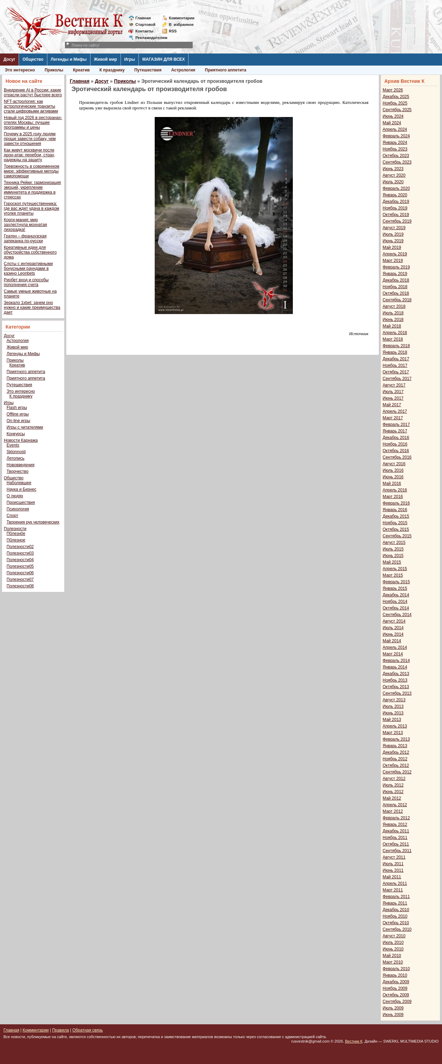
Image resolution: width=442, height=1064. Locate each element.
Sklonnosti (16, 451)
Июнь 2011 (393, 870)
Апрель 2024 (395, 129)
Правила (60, 1030)
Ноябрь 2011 (395, 837)
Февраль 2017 (396, 424)
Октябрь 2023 (396, 155)
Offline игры (18, 414)
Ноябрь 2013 (395, 680)
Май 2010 (392, 955)
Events (13, 445)
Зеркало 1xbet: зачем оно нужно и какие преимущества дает (32, 307)
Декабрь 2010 (396, 909)
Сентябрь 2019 (397, 221)
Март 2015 (393, 575)
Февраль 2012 (396, 818)
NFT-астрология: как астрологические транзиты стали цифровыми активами (31, 106)
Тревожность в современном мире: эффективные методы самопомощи (31, 171)
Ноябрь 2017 (395, 365)
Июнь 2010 (393, 949)
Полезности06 (20, 572)
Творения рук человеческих (33, 522)
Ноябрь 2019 (395, 208)
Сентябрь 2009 (397, 1001)
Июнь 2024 (393, 116)
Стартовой (145, 24)
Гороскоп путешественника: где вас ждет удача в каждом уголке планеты (31, 208)
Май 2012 (392, 798)
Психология (18, 509)
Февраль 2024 (396, 136)
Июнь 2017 (393, 398)
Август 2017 (394, 385)
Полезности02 (20, 546)
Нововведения (21, 464)
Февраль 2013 (396, 739)
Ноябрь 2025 (395, 103)
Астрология (183, 70)
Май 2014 (392, 640)
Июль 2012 (393, 785)
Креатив (81, 70)
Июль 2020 (393, 181)
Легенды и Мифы (69, 59)
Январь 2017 (395, 431)
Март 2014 (393, 654)
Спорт (12, 515)
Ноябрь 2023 (395, 149)
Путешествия (148, 70)
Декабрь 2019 (396, 201)
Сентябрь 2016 (397, 457)
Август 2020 (394, 175)
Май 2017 (392, 404)
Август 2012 (394, 778)
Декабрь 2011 (396, 831)
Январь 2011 (395, 903)
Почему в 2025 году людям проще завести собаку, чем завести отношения (30, 138)
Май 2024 (392, 122)
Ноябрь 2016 (395, 444)
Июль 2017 (393, 391)
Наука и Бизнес (21, 489)
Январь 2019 (395, 273)
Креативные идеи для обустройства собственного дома (30, 252)
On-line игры (18, 420)
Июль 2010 (393, 942)
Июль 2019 (393, 234)
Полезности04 (20, 559)
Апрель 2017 (395, 411)
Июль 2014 (393, 627)
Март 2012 (393, 811)
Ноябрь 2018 (395, 286)
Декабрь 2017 (396, 359)
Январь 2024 (395, 142)
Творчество (17, 471)
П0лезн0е (16, 533)
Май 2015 (392, 562)
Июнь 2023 (393, 168)
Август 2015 (394, 542)
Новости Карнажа (21, 440)
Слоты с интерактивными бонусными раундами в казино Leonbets (28, 268)
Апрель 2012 (395, 804)
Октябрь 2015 (396, 529)
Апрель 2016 (395, 490)
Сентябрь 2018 (397, 299)
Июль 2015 (393, 549)
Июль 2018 (393, 313)
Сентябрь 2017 (397, 378)
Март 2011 (393, 890)
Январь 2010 (395, 975)
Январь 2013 (395, 745)
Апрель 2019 (395, 254)
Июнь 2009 (393, 1014)
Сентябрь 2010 (397, 929)
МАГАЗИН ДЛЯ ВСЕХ (163, 59)
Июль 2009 (393, 1008)
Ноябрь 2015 (395, 522)
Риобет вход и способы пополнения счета (26, 282)
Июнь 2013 (393, 713)
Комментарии (181, 18)
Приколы (54, 70)
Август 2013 (394, 699)
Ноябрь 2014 (395, 601)
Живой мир (105, 59)
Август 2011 (394, 857)
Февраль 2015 (396, 581)
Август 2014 (394, 621)
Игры (129, 59)
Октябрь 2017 (396, 372)
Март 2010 (393, 962)
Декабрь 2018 (396, 280)
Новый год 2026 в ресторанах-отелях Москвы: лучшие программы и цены (33, 122)
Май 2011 (392, 877)
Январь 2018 (395, 352)
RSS (173, 31)
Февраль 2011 (396, 896)
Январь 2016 (395, 509)
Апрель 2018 (395, 332)
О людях (15, 496)
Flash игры (17, 407)
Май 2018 (392, 326)
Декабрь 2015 (396, 516)
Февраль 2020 (396, 188)
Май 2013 (392, 719)
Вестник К (354, 1041)
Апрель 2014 (395, 647)
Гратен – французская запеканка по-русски (25, 238)
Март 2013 (393, 732)
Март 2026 (393, 90)
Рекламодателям (148, 38)
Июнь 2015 (393, 555)
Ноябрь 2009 (395, 988)
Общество (33, 59)
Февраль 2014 (396, 660)
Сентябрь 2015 (397, 536)
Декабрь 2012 (396, 752)
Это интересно (20, 70)
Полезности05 (20, 566)
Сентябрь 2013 (397, 693)
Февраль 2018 (396, 345)
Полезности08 (20, 586)
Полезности (15, 528)
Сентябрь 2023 (397, 162)
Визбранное (181, 24)
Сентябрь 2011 (397, 850)
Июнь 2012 (393, 791)
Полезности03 (20, 553)
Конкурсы (16, 433)
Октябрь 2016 (396, 450)
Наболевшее (19, 482)
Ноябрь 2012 (395, 758)
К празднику (112, 70)
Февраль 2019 (396, 267)
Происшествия (21, 502)
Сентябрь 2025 (397, 109)
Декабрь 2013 (396, 673)
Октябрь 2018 (396, 293)
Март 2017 (393, 418)
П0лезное (16, 540)
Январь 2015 (395, 588)
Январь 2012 (395, 824)
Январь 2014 (395, 667)
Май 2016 (392, 483)
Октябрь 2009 (396, 995)
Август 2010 (394, 936)
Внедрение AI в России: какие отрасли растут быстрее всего (33, 92)
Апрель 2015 (395, 568)
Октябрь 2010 (396, 922)
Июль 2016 (393, 470)
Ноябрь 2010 (395, 916)
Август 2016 (394, 463)
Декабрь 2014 (396, 595)
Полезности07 (20, 579)
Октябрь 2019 (396, 214)
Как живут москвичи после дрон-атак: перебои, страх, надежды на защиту (29, 155)
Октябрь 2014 (396, 608)
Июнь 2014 (393, 634)
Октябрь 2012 (396, 765)
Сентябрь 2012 (397, 772)
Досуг (9, 59)
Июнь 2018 (393, 319)
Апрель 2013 (395, 726)
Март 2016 (393, 496)
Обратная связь (87, 1030)
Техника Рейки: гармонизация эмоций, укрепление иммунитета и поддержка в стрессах (32, 189)
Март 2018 (393, 339)
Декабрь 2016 (396, 437)
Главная (143, 18)
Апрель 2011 (395, 883)
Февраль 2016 (396, 503)
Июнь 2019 (393, 240)
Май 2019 (392, 247)
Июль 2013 (393, 706)
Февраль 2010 (396, 968)
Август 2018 (394, 306)
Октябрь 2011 (396, 844)
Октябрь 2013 (396, 686)
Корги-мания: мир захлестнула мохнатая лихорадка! (25, 224)
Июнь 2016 (393, 477)
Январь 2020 (395, 195)
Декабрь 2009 (396, 981)
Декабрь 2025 (396, 96)
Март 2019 (393, 260)
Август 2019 (394, 227)
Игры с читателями (25, 427)
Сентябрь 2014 (397, 614)
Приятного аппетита (225, 70)
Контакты (144, 31)
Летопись (16, 458)
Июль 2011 (393, 863)
